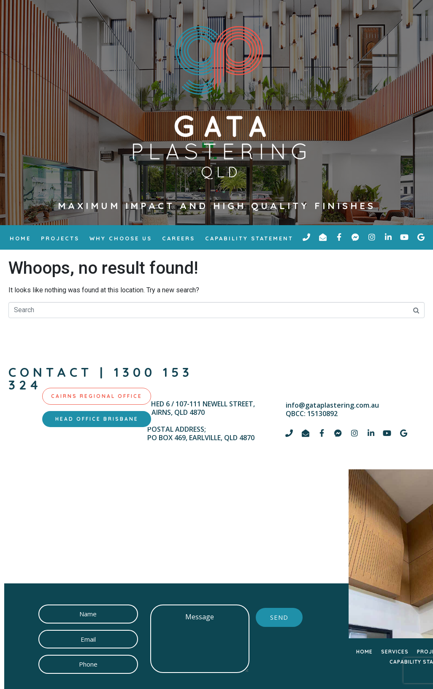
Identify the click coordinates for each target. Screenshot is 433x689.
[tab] (96, 396)
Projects (60, 238)
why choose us (120, 238)
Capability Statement (249, 238)
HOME (364, 651)
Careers (178, 238)
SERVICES (395, 651)
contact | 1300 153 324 (100, 378)
